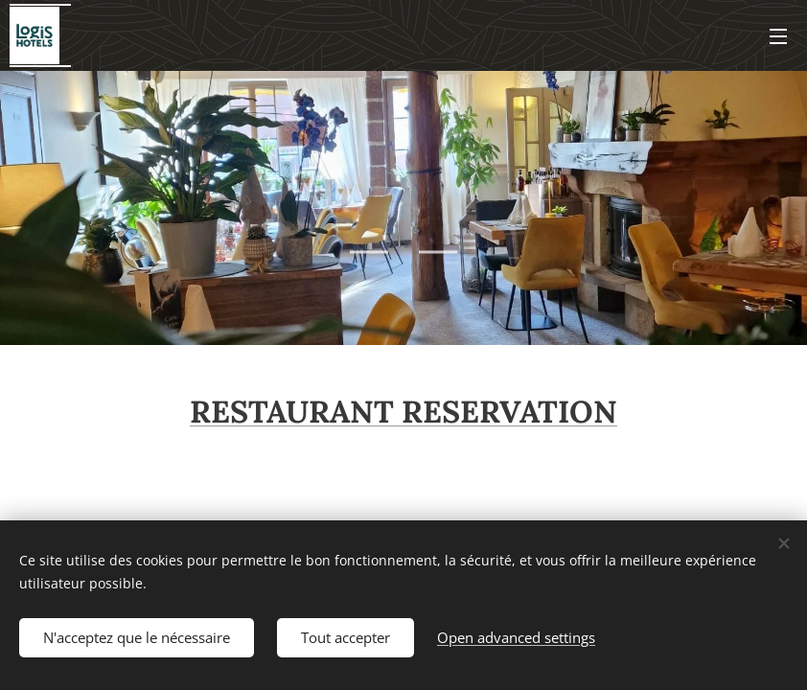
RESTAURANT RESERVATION (403, 411)
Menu (778, 36)
